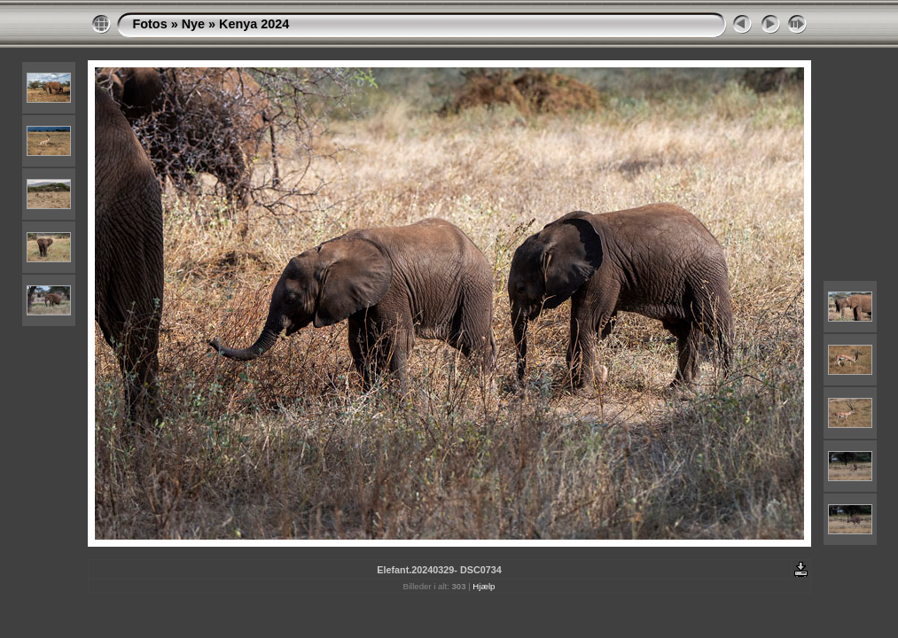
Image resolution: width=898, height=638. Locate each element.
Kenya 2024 (254, 24)
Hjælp (483, 586)
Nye (193, 24)
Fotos (150, 24)
